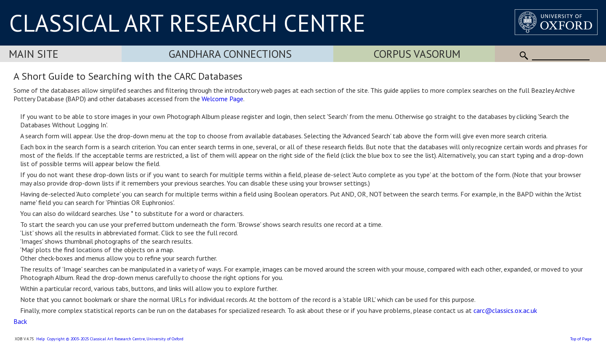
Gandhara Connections (230, 54)
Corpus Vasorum (417, 54)
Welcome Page (222, 98)
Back (20, 321)
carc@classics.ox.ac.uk (505, 310)
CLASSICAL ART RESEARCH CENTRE (187, 23)
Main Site (33, 54)
